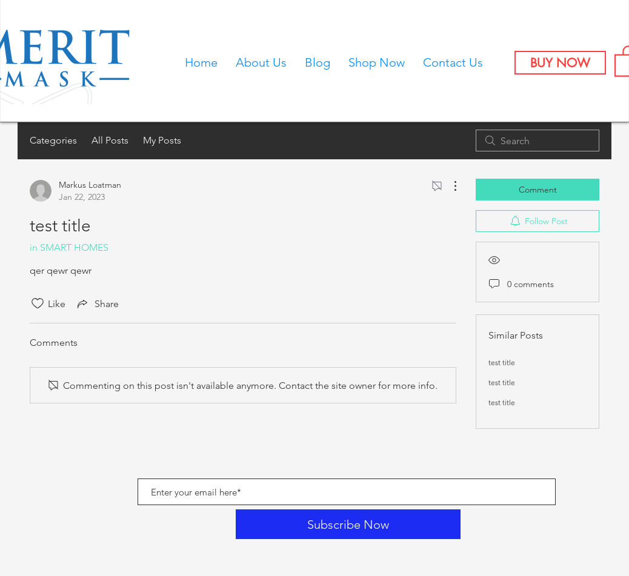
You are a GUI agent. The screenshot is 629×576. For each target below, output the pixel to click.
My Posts (162, 140)
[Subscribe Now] (348, 524)
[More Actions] (449, 186)
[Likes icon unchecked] (37, 303)
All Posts (110, 140)
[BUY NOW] (560, 62)
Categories (53, 140)
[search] (537, 140)
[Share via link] (97, 303)
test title (501, 362)
